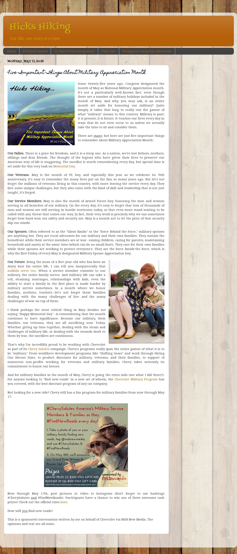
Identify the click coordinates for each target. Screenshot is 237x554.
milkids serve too (22, 271)
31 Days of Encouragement (74, 51)
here (63, 502)
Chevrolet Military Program (136, 379)
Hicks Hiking (39, 27)
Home (11, 51)
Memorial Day (64, 166)
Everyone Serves (35, 51)
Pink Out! (108, 51)
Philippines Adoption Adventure (147, 51)
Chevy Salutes (38, 349)
